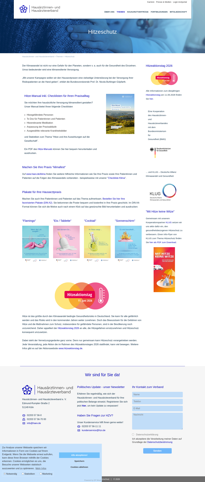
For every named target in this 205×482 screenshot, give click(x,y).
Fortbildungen (159, 12)
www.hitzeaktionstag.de (70, 348)
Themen (121, 12)
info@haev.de (34, 423)
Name (137, 394)
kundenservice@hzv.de (93, 430)
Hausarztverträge (137, 12)
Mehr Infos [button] (40, 468)
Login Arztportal (180, 2)
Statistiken (28, 474)
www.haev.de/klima (36, 174)
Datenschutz (103, 479)
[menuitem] (109, 14)
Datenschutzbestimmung (159, 442)
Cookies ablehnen (79, 467)
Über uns (109, 12)
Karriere (150, 2)
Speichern (79, 461)
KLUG (169, 222)
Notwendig (10, 474)
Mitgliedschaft (178, 12)
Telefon (137, 401)
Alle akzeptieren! (79, 455)
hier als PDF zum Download (162, 242)
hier (151, 99)
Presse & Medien (163, 2)
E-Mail (137, 408)
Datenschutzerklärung (147, 434)
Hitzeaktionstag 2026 (68, 328)
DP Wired (97, 480)
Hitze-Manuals (45, 149)
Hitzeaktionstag (153, 95)
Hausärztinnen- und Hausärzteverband (38, 56)
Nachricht (138, 414)
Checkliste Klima (116, 178)
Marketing (46, 474)
